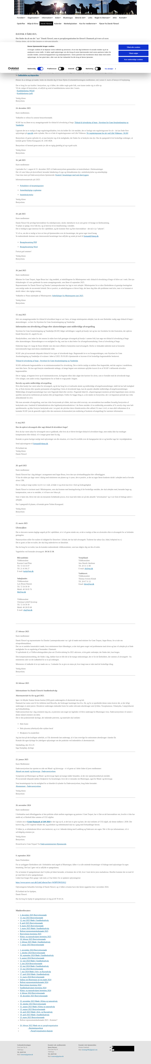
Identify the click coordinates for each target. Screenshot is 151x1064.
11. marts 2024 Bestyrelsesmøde (32, 977)
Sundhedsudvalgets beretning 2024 (33, 988)
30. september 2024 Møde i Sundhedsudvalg (37, 955)
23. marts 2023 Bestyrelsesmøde (32, 1017)
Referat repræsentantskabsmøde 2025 (34, 931)
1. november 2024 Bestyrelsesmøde (33, 950)
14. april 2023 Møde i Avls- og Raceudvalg (36, 1012)
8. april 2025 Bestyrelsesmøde (31, 923)
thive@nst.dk (89, 584)
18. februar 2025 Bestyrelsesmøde (33, 939)
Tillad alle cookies (133, 5)
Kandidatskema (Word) (25, 91)
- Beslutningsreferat (35, 1028)
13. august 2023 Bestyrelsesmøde (32, 1009)
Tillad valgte (133, 11)
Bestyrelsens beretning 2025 (30, 934)
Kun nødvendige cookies (133, 17)
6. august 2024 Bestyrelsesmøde (32, 958)
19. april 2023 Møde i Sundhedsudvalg (34, 1015)
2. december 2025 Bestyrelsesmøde (33, 915)
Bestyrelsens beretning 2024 (30, 985)
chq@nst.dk (27, 610)
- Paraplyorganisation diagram (41, 1031)
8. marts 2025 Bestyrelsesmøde (32, 926)
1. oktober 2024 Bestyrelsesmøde (32, 953)
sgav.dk (30, 133)
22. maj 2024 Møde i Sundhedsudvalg (34, 966)
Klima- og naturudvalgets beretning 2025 (35, 937)
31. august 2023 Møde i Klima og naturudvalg (37, 1007)
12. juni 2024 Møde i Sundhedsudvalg (34, 961)
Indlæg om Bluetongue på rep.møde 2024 (35, 980)
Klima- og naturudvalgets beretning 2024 (35, 990)
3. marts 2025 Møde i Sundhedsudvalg (34, 928)
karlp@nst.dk (28, 571)
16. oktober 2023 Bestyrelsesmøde (33, 1004)
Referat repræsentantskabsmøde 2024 (34, 982)
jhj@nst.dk (89, 569)
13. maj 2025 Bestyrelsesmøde (31, 918)
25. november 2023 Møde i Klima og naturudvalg (38, 1001)
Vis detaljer (109, 27)
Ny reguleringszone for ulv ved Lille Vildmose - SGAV (107, 133)
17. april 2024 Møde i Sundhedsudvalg (34, 974)
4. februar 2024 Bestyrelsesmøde (32, 993)
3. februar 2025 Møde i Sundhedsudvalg (35, 942)
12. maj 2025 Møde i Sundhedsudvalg (34, 920)
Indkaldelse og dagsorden (28, 75)
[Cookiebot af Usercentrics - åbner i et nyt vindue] (13, 26)
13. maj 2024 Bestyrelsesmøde (31, 969)
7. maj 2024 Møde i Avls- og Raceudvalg (35, 972)
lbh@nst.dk (21, 592)
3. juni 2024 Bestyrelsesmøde (31, 964)
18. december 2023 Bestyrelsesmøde (34, 996)
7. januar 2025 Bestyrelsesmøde (32, 945)
